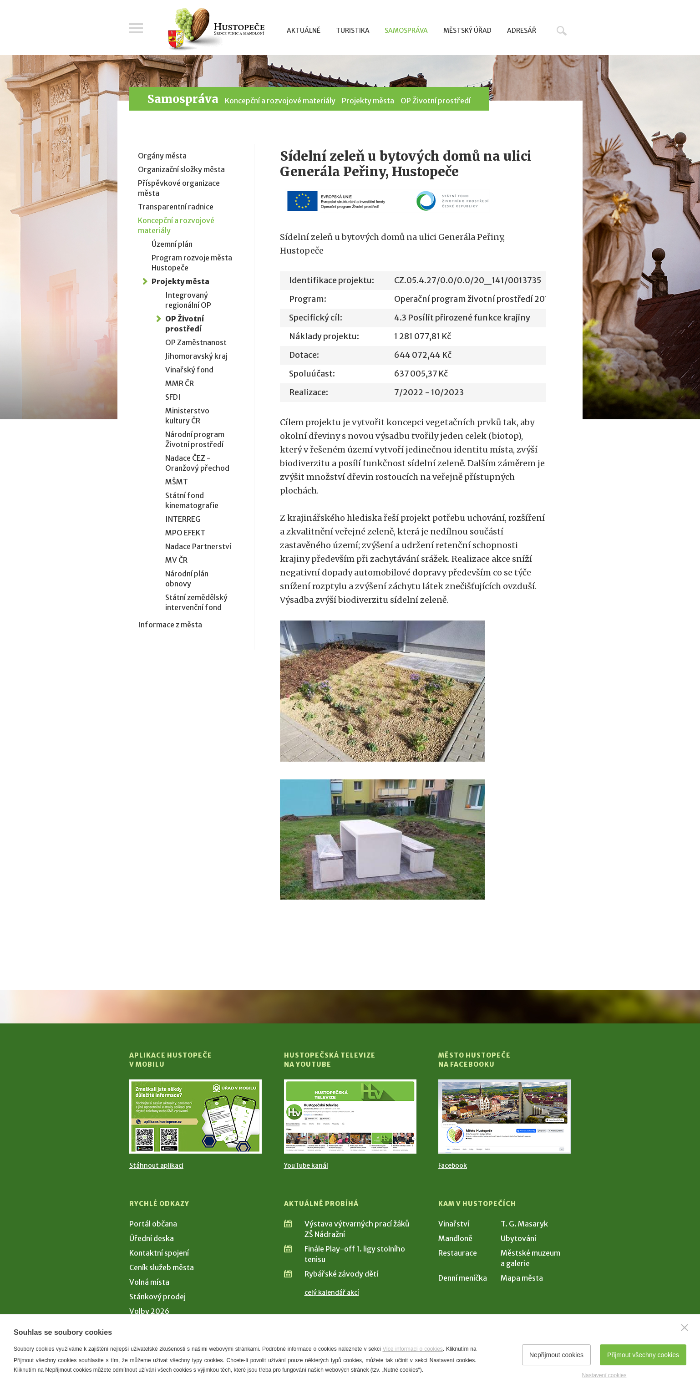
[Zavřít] (684, 1327)
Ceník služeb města (161, 1267)
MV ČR (176, 560)
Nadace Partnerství (198, 546)
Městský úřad (467, 30)
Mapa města (522, 1277)
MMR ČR (179, 383)
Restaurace (457, 1252)
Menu (136, 28)
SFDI (173, 397)
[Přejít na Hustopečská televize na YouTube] (350, 1116)
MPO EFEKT (185, 532)
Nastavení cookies (604, 1375)
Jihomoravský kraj (196, 356)
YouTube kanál (306, 1165)
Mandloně (455, 1238)
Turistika (353, 30)
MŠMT (176, 481)
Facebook (452, 1165)
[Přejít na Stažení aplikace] (195, 1116)
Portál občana (153, 1223)
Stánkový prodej (157, 1296)
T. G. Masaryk (524, 1223)
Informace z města (170, 624)
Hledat (562, 30)
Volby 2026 (149, 1311)
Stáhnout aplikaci (156, 1165)
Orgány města (162, 155)
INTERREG (183, 519)
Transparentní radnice (175, 206)
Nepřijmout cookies (556, 1354)
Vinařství (453, 1223)
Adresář (521, 30)
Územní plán (172, 244)
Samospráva (406, 30)
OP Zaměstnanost (196, 342)
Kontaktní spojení (159, 1252)
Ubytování (518, 1238)
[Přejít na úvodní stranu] (215, 29)
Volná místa (149, 1282)
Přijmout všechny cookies (643, 1354)
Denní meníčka (462, 1277)
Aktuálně (303, 30)
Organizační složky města (181, 169)
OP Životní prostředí (436, 100)
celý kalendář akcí (331, 1292)
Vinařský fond (189, 369)
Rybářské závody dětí (341, 1273)
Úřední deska (151, 1238)
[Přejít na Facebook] (504, 1116)
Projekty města (368, 100)
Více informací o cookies (413, 1349)
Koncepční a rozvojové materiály (280, 100)
